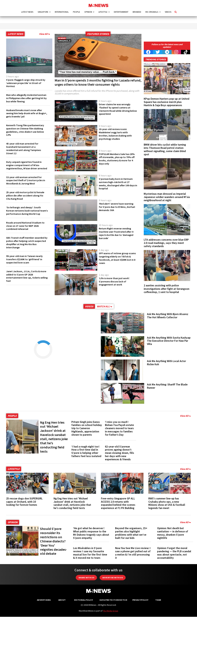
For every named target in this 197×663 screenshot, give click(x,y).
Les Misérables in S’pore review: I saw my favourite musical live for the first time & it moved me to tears (90, 552)
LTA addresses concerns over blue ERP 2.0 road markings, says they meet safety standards (166, 243)
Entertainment (121, 11)
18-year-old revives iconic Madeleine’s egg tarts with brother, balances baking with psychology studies (116, 133)
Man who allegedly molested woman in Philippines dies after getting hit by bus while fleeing (24, 98)
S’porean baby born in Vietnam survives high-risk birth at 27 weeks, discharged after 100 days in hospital (117, 183)
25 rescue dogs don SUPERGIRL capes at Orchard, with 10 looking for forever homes (24, 502)
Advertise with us (112, 577)
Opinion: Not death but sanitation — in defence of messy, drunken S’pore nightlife (172, 533)
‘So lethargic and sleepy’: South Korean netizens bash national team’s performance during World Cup (26, 215)
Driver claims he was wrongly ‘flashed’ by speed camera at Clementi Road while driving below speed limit (116, 109)
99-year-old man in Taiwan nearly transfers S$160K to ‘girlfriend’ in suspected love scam (25, 266)
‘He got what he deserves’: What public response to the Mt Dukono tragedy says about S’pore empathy (91, 533)
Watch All (104, 306)
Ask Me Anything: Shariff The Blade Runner (167, 386)
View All (44, 33)
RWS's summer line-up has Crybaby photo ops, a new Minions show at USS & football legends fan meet (166, 503)
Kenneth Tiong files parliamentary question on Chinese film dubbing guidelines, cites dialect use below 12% (26, 130)
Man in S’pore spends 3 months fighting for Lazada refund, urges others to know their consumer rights (98, 82)
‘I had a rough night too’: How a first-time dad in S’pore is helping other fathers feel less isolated (86, 451)
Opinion (88, 11)
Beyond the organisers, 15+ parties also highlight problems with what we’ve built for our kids (131, 533)
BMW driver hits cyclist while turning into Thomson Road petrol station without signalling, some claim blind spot (165, 149)
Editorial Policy (83, 600)
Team (158, 600)
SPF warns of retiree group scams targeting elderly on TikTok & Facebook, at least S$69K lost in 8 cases (115, 258)
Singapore (43, 11)
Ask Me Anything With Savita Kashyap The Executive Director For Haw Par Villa (169, 341)
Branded (137, 11)
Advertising (44, 600)
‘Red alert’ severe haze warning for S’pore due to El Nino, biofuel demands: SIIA (117, 207)
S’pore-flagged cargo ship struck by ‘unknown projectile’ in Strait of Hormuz (26, 83)
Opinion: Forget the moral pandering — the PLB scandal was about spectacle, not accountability (174, 552)
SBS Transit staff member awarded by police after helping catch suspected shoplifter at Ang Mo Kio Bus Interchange (26, 248)
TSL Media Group (110, 610)
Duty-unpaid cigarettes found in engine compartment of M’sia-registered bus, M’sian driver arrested (24, 166)
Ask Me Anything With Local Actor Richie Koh (166, 362)
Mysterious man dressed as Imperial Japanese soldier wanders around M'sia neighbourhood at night (167, 197)
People (76, 11)
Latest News (27, 11)
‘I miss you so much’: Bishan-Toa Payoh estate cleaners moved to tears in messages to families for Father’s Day (119, 428)
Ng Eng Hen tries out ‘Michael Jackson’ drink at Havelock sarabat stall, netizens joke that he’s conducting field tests (54, 437)
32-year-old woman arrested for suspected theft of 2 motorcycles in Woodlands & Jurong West (25, 183)
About (62, 600)
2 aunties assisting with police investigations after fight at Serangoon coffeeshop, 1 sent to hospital (166, 289)
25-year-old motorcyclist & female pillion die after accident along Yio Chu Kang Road (26, 199)
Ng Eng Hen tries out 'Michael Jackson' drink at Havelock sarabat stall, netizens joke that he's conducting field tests (72, 503)
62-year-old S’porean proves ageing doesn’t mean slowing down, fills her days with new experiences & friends (119, 453)
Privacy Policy (140, 600)
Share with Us (86, 577)
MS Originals (151, 11)
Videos (168, 11)
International (62, 11)
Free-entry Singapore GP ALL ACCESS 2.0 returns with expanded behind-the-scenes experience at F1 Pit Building (118, 503)
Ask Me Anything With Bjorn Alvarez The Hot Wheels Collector (167, 315)
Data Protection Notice (113, 600)
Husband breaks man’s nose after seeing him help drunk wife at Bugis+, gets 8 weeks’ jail (25, 113)
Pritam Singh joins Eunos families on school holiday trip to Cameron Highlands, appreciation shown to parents (86, 428)
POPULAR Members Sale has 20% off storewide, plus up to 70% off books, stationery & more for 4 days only (116, 158)
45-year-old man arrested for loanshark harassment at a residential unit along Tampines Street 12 (24, 148)
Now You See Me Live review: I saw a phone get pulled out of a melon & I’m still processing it (133, 552)
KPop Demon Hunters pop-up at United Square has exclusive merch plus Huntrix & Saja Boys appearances (166, 102)
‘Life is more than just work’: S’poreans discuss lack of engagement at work (115, 281)
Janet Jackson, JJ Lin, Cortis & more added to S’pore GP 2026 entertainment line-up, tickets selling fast (24, 282)
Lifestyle (102, 11)
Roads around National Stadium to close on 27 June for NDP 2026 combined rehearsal (26, 232)
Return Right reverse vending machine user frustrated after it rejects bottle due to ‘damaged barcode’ (117, 233)
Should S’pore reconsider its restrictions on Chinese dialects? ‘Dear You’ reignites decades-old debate (53, 541)
